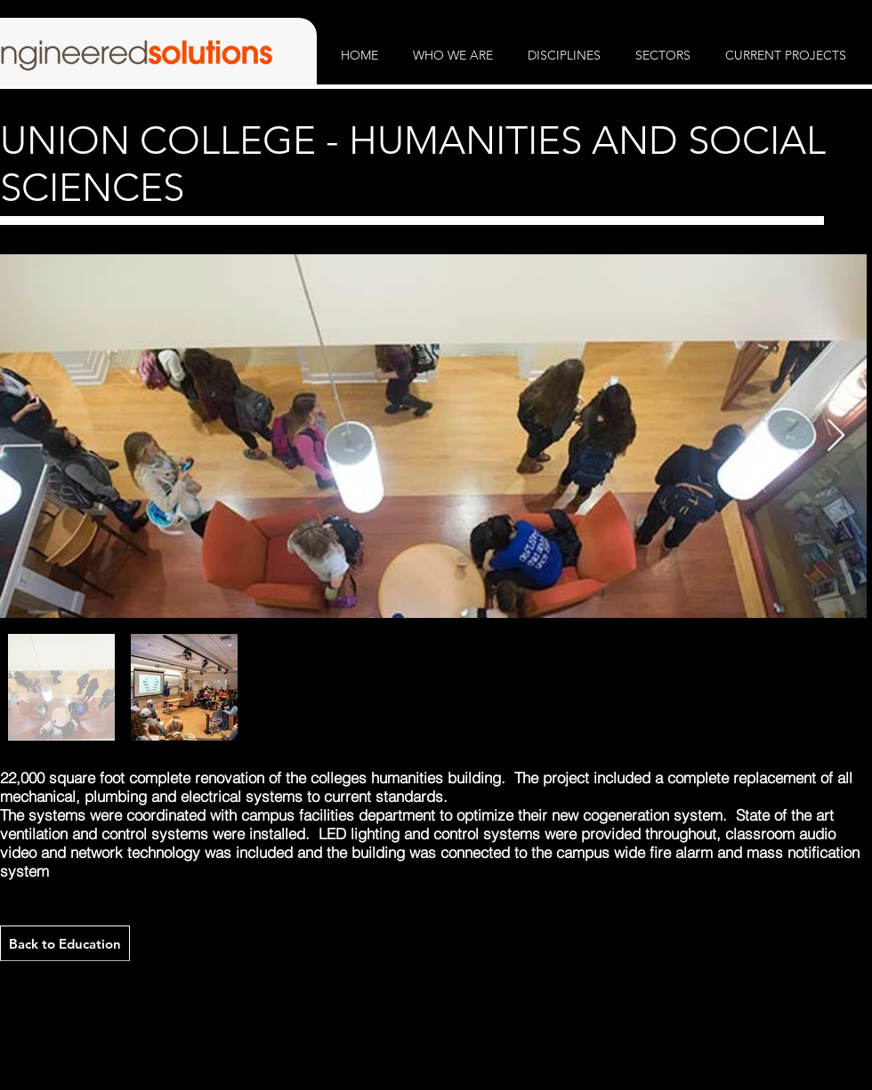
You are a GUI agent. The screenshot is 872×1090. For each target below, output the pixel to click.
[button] (453, 55)
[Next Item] (836, 436)
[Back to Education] (65, 943)
